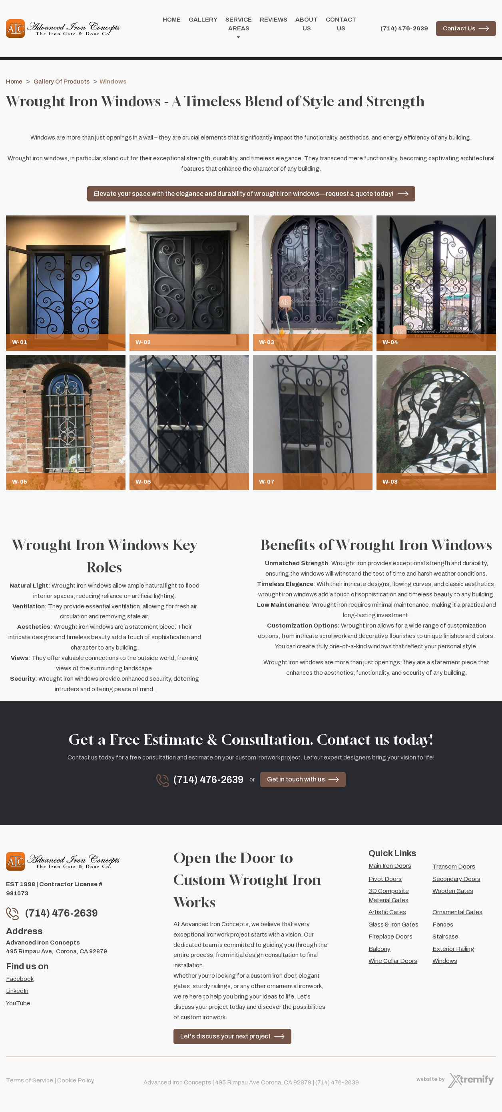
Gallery (203, 21)
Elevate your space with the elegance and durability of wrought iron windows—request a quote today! (244, 196)
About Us (306, 25)
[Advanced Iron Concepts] (63, 29)
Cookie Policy (75, 1080)
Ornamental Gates (457, 912)
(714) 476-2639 (404, 30)
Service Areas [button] (238, 30)
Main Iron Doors (390, 866)
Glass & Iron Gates (393, 924)
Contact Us (341, 25)
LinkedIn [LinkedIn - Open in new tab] (17, 991)
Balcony (379, 949)
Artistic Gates (387, 912)
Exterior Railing (453, 949)
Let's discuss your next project (225, 1036)
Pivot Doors (385, 879)
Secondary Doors (456, 879)
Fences (442, 924)
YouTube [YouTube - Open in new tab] (18, 1003)
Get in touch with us (296, 781)
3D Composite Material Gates (389, 895)
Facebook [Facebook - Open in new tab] (20, 979)
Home (172, 21)
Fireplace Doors (390, 936)
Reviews (273, 21)
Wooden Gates (452, 891)
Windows (444, 961)
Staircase (445, 936)
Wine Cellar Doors (393, 961)
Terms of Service (29, 1080)
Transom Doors (453, 866)
